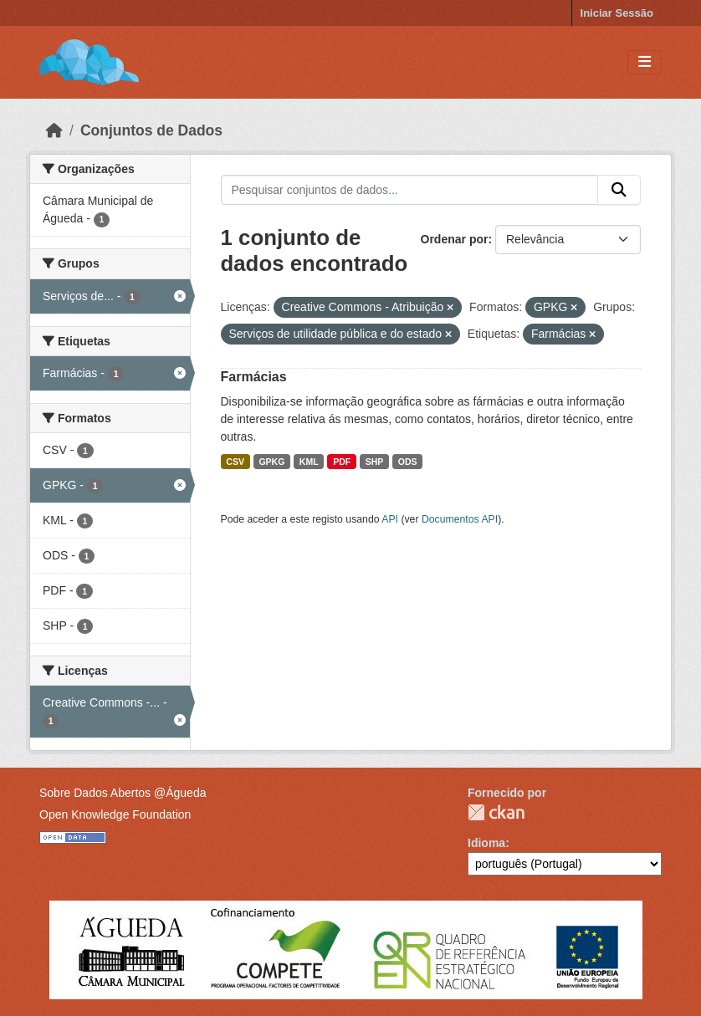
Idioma (486, 843)
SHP (375, 462)
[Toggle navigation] (644, 62)
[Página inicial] (54, 130)
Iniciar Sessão (617, 13)
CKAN (496, 812)
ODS (407, 462)
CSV (235, 462)
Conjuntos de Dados (151, 130)
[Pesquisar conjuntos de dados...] (410, 190)
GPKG (271, 462)
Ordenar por (455, 239)
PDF (341, 462)
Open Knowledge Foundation (115, 814)
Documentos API (460, 519)
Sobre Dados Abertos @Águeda (122, 792)
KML (309, 462)
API (389, 519)
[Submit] (619, 190)
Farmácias (254, 377)
